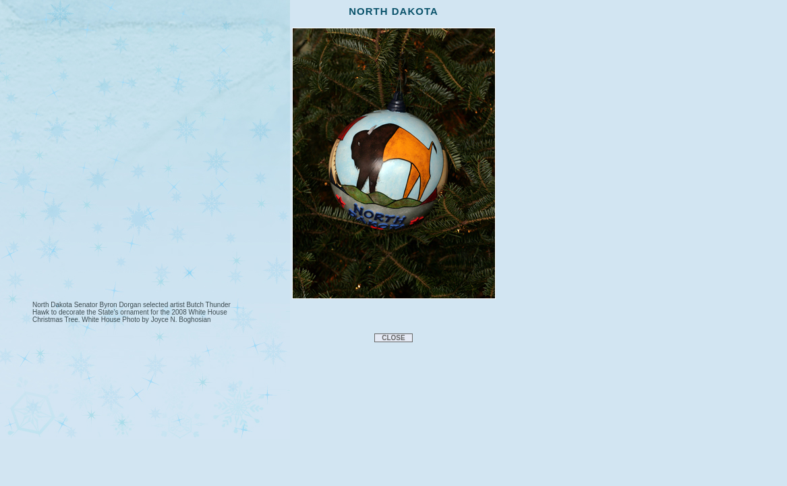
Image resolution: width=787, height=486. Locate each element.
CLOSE (393, 338)
